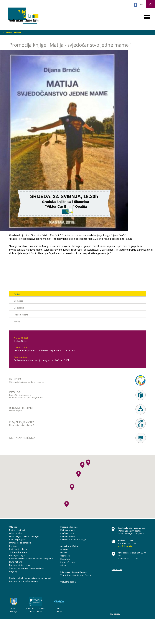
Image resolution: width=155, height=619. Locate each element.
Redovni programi (17, 539)
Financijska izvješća (18, 555)
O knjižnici (14, 526)
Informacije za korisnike (20, 542)
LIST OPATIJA (59, 610)
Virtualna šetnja (68, 581)
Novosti (7, 32)
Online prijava (57, 409)
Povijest (12, 546)
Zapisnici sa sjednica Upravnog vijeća (26, 568)
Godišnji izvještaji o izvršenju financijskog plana (31, 558)
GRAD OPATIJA (13, 610)
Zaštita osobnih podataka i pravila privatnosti (30, 578)
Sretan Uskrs (20, 340)
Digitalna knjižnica (69, 546)
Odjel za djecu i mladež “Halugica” (24, 536)
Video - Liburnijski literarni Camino (75, 575)
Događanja (19, 307)
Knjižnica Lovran (67, 533)
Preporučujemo (21, 314)
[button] (78, 474)
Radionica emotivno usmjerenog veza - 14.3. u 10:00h (41, 360)
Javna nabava (15, 561)
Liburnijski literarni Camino (73, 572)
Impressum (117, 569)
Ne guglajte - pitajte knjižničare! (57, 423)
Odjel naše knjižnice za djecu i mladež (57, 380)
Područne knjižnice (69, 526)
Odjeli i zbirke (15, 533)
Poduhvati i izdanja (18, 549)
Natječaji (13, 571)
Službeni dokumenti (18, 552)
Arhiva (17, 321)
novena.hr (115, 614)
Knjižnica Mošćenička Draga (73, 539)
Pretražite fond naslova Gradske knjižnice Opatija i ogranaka (57, 395)
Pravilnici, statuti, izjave (19, 565)
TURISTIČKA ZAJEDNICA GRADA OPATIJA (36, 610)
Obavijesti (18, 300)
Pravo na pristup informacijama (23, 581)
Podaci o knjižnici (17, 530)
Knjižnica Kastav (67, 536)
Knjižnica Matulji (67, 530)
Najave (17, 32)
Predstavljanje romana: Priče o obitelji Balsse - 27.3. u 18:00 (45, 350)
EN (141, 4)
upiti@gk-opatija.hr (126, 546)
